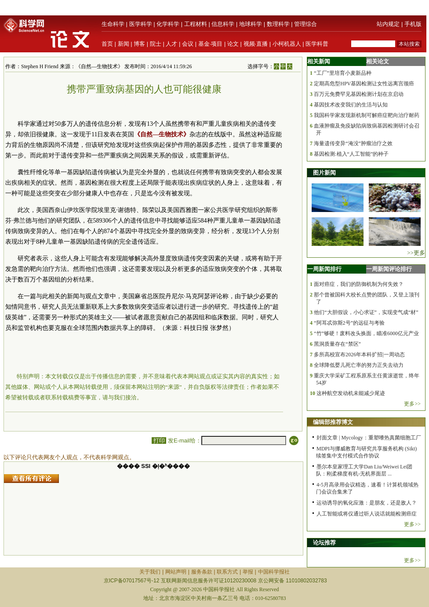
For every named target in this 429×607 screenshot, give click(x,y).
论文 (233, 43)
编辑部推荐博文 (333, 422)
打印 (159, 440)
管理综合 (305, 24)
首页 (107, 43)
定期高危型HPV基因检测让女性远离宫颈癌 (364, 83)
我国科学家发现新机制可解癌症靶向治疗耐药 (366, 115)
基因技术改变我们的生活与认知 (351, 105)
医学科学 (140, 24)
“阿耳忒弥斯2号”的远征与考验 (349, 323)
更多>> (412, 404)
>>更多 (416, 252)
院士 (155, 43)
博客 (139, 43)
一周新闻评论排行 (389, 269)
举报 (248, 572)
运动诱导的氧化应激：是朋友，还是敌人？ (366, 503)
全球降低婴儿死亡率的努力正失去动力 (359, 365)
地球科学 (250, 24)
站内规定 (388, 24)
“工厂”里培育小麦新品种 (342, 73)
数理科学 (278, 24)
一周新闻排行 (324, 269)
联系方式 (227, 572)
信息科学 (222, 24)
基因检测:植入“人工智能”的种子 (351, 154)
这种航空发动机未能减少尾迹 (350, 393)
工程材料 (195, 24)
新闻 (123, 43)
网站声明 (175, 572)
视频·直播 (256, 43)
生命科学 (113, 24)
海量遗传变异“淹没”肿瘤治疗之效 (353, 143)
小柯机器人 (287, 43)
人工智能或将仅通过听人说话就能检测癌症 (366, 514)
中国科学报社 (274, 572)
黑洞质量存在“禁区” (337, 344)
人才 (171, 43)
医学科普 (316, 43)
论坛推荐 (324, 542)
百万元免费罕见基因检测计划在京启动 (359, 94)
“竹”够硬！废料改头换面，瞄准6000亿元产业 (366, 333)
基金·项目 (210, 43)
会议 (187, 43)
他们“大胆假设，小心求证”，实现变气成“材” (366, 312)
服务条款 (201, 572)
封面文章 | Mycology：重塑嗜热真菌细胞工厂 (368, 438)
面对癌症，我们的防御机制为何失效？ (359, 284)
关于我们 (149, 572)
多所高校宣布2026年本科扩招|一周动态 (359, 354)
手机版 (413, 24)
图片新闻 (324, 172)
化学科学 (167, 24)
